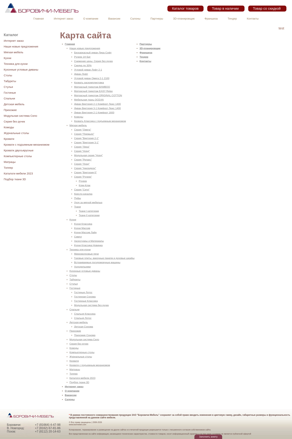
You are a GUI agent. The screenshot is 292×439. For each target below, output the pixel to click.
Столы (8, 75)
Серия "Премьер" (84, 134)
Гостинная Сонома (85, 296)
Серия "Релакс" (83, 159)
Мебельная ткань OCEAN (89, 99)
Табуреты (10, 81)
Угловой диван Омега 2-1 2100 (91, 78)
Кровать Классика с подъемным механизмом (100, 121)
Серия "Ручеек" (83, 176)
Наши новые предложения (21, 46)
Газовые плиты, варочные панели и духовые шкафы (104, 258)
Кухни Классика (83, 223)
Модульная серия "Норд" (88, 155)
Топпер (8, 167)
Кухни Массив (82, 228)
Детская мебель (14, 104)
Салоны (135, 18)
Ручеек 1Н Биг (82, 56)
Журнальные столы (16, 133)
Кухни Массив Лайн (85, 232)
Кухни (7, 58)
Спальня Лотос (82, 318)
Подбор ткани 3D (15, 179)
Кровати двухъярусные (19, 150)
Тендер (232, 18)
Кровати (9, 138)
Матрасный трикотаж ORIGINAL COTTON (98, 95)
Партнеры (156, 18)
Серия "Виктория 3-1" (86, 142)
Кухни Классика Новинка (88, 245)
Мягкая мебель (13, 52)
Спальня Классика (85, 313)
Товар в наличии (225, 8)
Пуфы (77, 198)
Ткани (77, 206)
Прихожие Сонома (84, 335)
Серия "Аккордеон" (85, 168)
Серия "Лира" (82, 146)
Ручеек (83, 181)
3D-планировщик (184, 18)
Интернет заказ (63, 18)
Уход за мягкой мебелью (88, 202)
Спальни (9, 98)
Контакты (253, 18)
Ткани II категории (89, 215)
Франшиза (211, 18)
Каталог (11, 35)
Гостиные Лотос (83, 292)
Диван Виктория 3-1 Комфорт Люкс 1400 (97, 108)
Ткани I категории (89, 211)
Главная (38, 18)
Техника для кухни (16, 63)
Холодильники (82, 266)
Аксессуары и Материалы (89, 241)
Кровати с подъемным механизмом (26, 144)
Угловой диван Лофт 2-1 (88, 69)
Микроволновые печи (86, 253)
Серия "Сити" (82, 189)
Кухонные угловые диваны (21, 69)
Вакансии (114, 18)
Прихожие (10, 110)
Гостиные (10, 92)
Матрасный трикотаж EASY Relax (93, 91)
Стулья (8, 86)
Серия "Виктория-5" (85, 172)
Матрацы (10, 161)
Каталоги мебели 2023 (18, 173)
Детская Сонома (83, 326)
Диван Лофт (81, 74)
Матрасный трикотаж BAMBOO (92, 86)
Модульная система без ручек (91, 305)
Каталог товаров (185, 8)
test (281, 28)
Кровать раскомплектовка (89, 82)
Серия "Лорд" (82, 164)
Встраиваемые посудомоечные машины (97, 262)
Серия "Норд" (82, 151)
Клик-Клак (84, 185)
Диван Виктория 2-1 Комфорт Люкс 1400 (97, 104)
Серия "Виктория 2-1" (86, 138)
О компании (90, 18)
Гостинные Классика (86, 301)
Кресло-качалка (83, 194)
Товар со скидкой (267, 8)
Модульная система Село (20, 115)
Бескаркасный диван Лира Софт (93, 52)
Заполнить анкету (208, 436)
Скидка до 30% (83, 65)
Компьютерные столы (18, 156)
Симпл (78, 236)
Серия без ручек (14, 121)
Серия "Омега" (82, 129)
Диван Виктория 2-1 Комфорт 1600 (94, 112)
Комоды (9, 127)
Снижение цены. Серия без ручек (93, 61)
